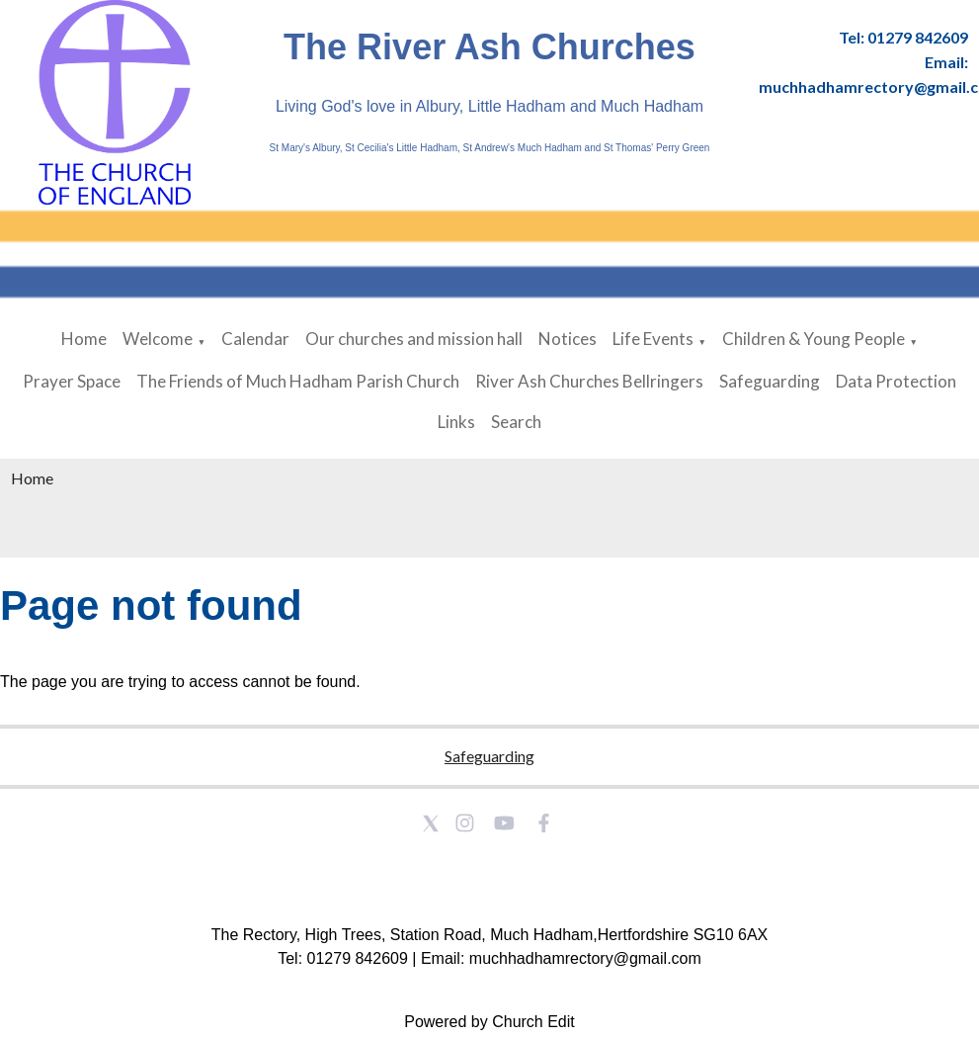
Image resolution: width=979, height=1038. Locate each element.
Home (84, 338)
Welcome (157, 338)
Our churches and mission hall (414, 338)
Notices (567, 338)
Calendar (255, 338)
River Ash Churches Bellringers (589, 381)
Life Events (652, 338)
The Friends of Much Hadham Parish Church (297, 381)
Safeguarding (769, 381)
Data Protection (896, 381)
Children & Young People (813, 338)
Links (456, 421)
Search (516, 421)
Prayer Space (72, 381)
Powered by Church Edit (489, 1021)
